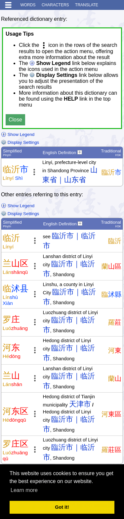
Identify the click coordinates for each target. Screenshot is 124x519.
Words (27, 5)
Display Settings (20, 142)
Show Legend (17, 134)
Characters (55, 5)
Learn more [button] (24, 490)
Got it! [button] (62, 507)
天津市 (80, 404)
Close (15, 119)
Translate (86, 5)
